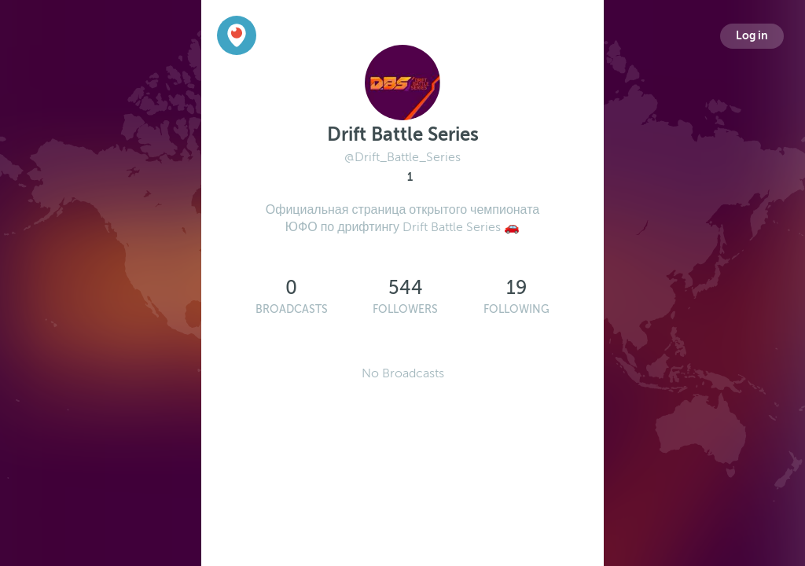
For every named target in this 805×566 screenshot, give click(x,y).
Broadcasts (291, 309)
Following (516, 309)
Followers (405, 309)
